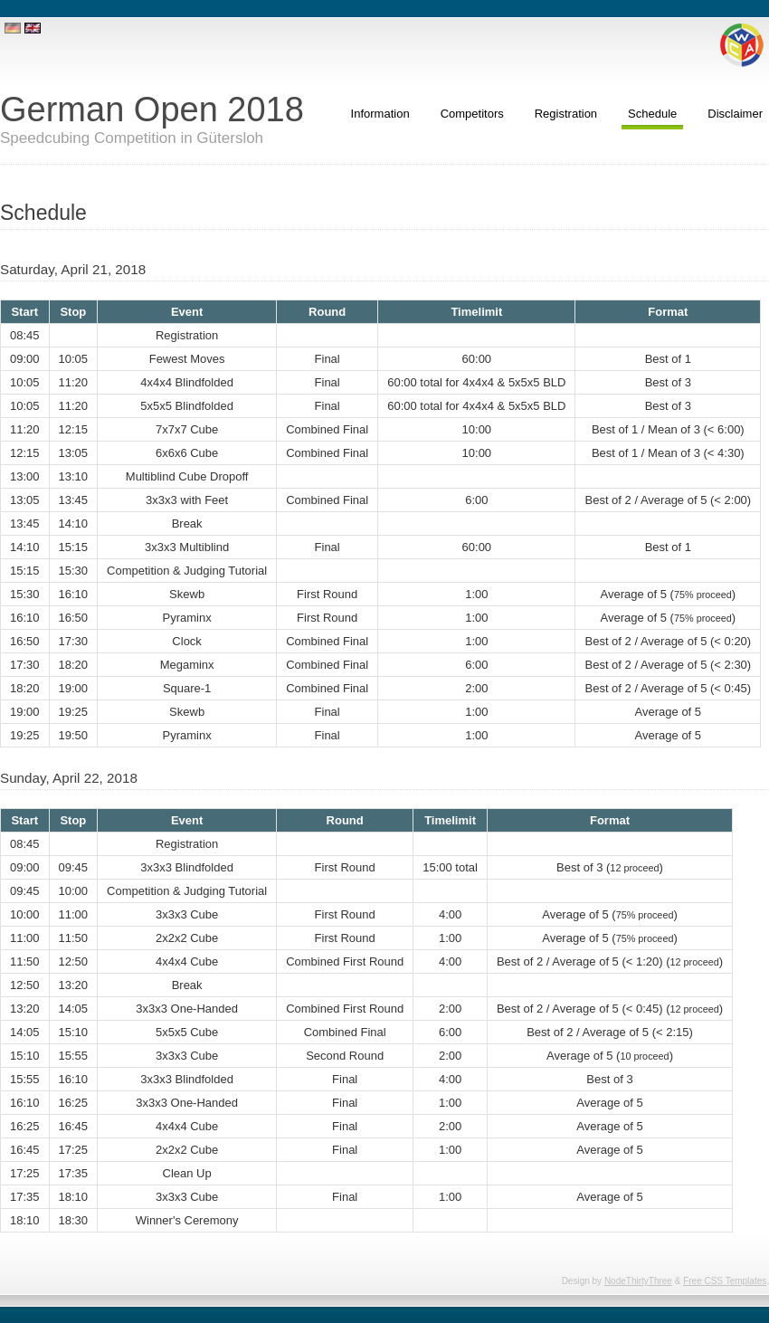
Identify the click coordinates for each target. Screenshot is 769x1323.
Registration (566, 113)
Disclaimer (735, 113)
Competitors (472, 113)
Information (380, 113)
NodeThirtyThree (638, 1281)
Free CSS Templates (724, 1281)
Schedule (652, 113)
